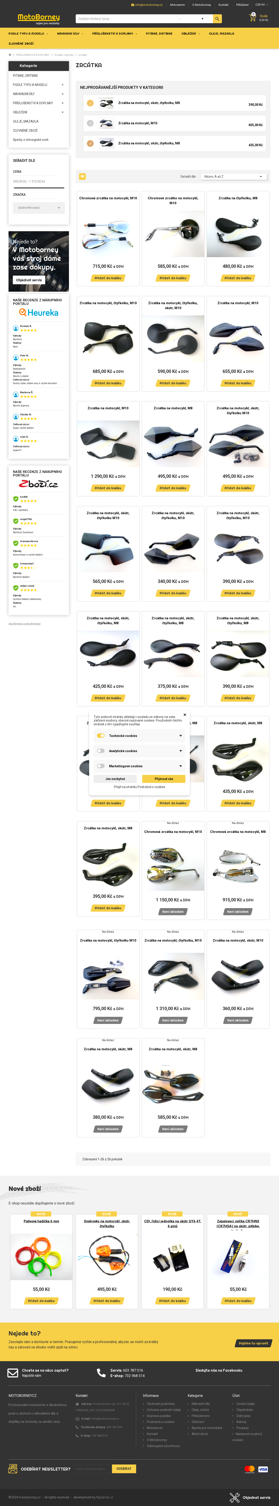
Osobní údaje (245, 1404)
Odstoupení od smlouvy (163, 1446)
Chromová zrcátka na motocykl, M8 (238, 832)
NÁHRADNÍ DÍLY (24, 94)
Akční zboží (199, 1434)
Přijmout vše (164, 779)
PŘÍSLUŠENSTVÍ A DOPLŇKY (33, 103)
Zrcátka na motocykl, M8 (173, 408)
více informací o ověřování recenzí (25, 623)
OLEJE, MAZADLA (26, 121)
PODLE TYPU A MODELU (30, 85)
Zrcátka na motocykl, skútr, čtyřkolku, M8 (149, 103)
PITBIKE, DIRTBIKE (25, 75)
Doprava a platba (158, 1416)
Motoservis (154, 1428)
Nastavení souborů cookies (247, 1437)
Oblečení (197, 1422)
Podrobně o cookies (160, 1422)
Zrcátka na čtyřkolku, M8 (238, 198)
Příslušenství (200, 1416)
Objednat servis (256, 1497)
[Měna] (261, 4)
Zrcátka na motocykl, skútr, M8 (238, 723)
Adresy (241, 1422)
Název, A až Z (234, 176)
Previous (15, 1259)
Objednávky (244, 1410)
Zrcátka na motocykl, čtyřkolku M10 (108, 940)
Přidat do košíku (108, 278)
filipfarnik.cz (104, 1497)
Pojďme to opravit (253, 1343)
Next (264, 1259)
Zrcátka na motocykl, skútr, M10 (238, 940)
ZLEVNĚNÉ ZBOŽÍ (25, 130)
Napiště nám (31, 1375)
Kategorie (28, 65)
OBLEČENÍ (20, 112)
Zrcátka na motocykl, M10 (137, 123)
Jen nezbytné (115, 779)
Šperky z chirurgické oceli (30, 139)
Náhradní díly (200, 1404)
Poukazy (242, 1428)
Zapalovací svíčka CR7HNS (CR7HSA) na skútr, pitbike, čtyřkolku (238, 1226)
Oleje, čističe (200, 1410)
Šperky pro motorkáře (206, 1428)
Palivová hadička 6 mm (41, 1221)
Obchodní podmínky (160, 1404)
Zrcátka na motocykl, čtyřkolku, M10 (108, 303)
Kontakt (152, 1434)
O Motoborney (156, 1440)
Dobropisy (243, 1416)
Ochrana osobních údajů (163, 1410)
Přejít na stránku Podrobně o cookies (139, 787)
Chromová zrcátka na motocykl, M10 (108, 198)
